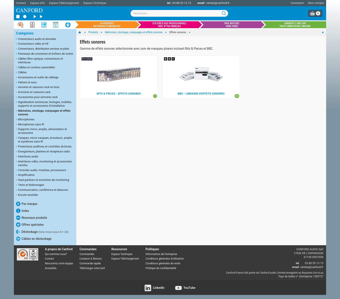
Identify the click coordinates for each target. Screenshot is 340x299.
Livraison (85, 258)
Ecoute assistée (27, 195)
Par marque (26, 204)
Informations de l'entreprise (161, 254)
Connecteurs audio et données (36, 39)
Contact (21, 3)
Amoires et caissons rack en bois (37, 87)
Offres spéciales (30, 224)
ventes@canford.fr (218, 3)
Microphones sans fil (30, 125)
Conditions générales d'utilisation (164, 258)
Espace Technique (94, 3)
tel (297, 263)
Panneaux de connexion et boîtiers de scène (44, 54)
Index (22, 211)
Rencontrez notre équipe (59, 263)
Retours (97, 258)
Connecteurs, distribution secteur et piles (42, 49)
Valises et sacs (26, 83)
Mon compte (316, 3)
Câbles (21, 73)
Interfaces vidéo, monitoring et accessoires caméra (44, 163)
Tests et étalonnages (30, 185)
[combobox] (179, 13)
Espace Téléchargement (64, 3)
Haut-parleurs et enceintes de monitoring (42, 180)
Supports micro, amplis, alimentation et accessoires (41, 130)
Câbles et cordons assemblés (35, 68)
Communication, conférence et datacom (42, 190)
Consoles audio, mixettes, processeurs (41, 170)
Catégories (25, 33)
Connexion (297, 3)
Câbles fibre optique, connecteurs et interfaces (39, 60)
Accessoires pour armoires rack (37, 97)
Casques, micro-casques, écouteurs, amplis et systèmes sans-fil (44, 139)
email (295, 267)
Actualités (50, 268)
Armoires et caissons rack (33, 92)
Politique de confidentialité (160, 268)
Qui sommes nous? (56, 254)
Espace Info (37, 3)
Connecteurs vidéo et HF (32, 44)
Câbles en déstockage (34, 239)
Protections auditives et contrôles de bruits (44, 147)
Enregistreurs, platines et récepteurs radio (43, 152)
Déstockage (42, 232)
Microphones (25, 120)
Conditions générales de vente (162, 263)
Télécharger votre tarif (92, 268)
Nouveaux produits (31, 218)
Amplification (25, 175)
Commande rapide (90, 263)
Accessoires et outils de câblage (37, 78)
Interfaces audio (27, 157)
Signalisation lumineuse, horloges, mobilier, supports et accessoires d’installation (44, 103)
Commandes (87, 254)
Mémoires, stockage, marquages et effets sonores (43, 112)
